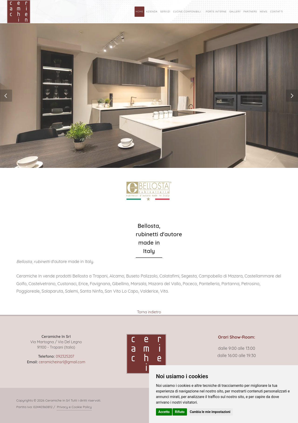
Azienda (151, 11)
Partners (250, 11)
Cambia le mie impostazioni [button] (210, 412)
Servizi (165, 11)
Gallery (235, 11)
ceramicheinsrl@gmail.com (62, 362)
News (263, 11)
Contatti (276, 11)
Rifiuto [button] (180, 412)
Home (139, 11)
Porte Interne (216, 11)
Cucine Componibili (187, 11)
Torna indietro (149, 312)
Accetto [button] (164, 412)
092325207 (65, 356)
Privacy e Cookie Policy (74, 407)
